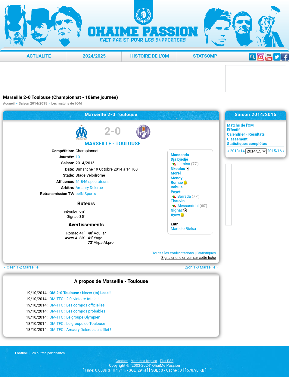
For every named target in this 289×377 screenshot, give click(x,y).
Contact (122, 361)
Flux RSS (166, 361)
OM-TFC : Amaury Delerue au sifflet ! (80, 329)
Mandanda (180, 154)
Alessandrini (187, 205)
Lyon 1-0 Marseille (200, 267)
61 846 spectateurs (92, 181)
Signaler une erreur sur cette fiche (188, 258)
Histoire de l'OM (149, 56)
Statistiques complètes (247, 143)
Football (21, 353)
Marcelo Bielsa (183, 228)
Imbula (176, 187)
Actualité (38, 56)
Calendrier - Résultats (246, 134)
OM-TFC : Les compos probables (77, 311)
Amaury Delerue (89, 187)
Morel (176, 173)
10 (78, 157)
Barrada (184, 196)
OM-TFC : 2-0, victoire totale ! (73, 299)
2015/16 (274, 151)
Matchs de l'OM (240, 125)
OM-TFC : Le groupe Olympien (74, 317)
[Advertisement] (112, 78)
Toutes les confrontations (173, 253)
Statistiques (206, 253)
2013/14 (237, 151)
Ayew (175, 214)
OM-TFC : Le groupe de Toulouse (77, 323)
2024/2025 (94, 56)
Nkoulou (178, 168)
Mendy (176, 178)
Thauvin (178, 201)
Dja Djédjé (179, 159)
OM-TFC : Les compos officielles (76, 305)
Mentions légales (144, 361)
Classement (237, 139)
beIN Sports (86, 193)
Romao (177, 182)
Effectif (233, 129)
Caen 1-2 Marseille (22, 267)
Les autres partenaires (47, 353)
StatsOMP (205, 56)
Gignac (177, 210)
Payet (176, 192)
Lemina (183, 164)
